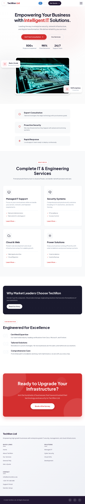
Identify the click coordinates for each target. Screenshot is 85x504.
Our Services (56, 37)
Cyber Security (49, 453)
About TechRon (8, 453)
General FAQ (7, 460)
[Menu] (81, 3)
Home (5, 449)
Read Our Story (14, 306)
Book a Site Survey (42, 406)
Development (48, 460)
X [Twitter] (74, 500)
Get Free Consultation (33, 37)
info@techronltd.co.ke (10, 477)
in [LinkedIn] (70, 500)
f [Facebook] (79, 500)
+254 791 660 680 (9, 481)
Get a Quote (7, 464)
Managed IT (48, 449)
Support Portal (8, 484)
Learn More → (11, 221)
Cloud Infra (48, 457)
